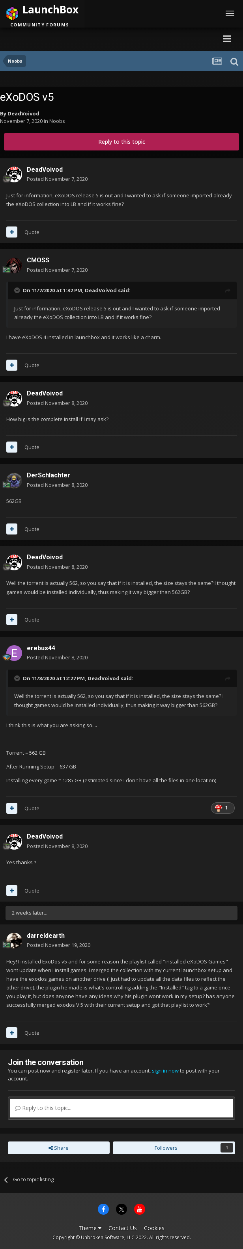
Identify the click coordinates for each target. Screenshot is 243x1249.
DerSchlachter (48, 475)
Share (59, 1148)
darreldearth (46, 935)
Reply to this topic (121, 141)
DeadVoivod (23, 113)
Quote (31, 232)
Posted (57, 178)
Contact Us (122, 1228)
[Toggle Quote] (17, 290)
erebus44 (41, 648)
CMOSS (38, 260)
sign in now (165, 1070)
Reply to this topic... (43, 1108)
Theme (90, 1228)
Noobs (57, 120)
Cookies (154, 1228)
